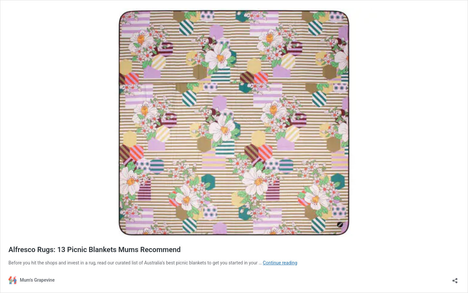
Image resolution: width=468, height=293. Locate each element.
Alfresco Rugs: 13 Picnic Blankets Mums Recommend (94, 250)
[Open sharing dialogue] (455, 279)
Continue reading (280, 262)
